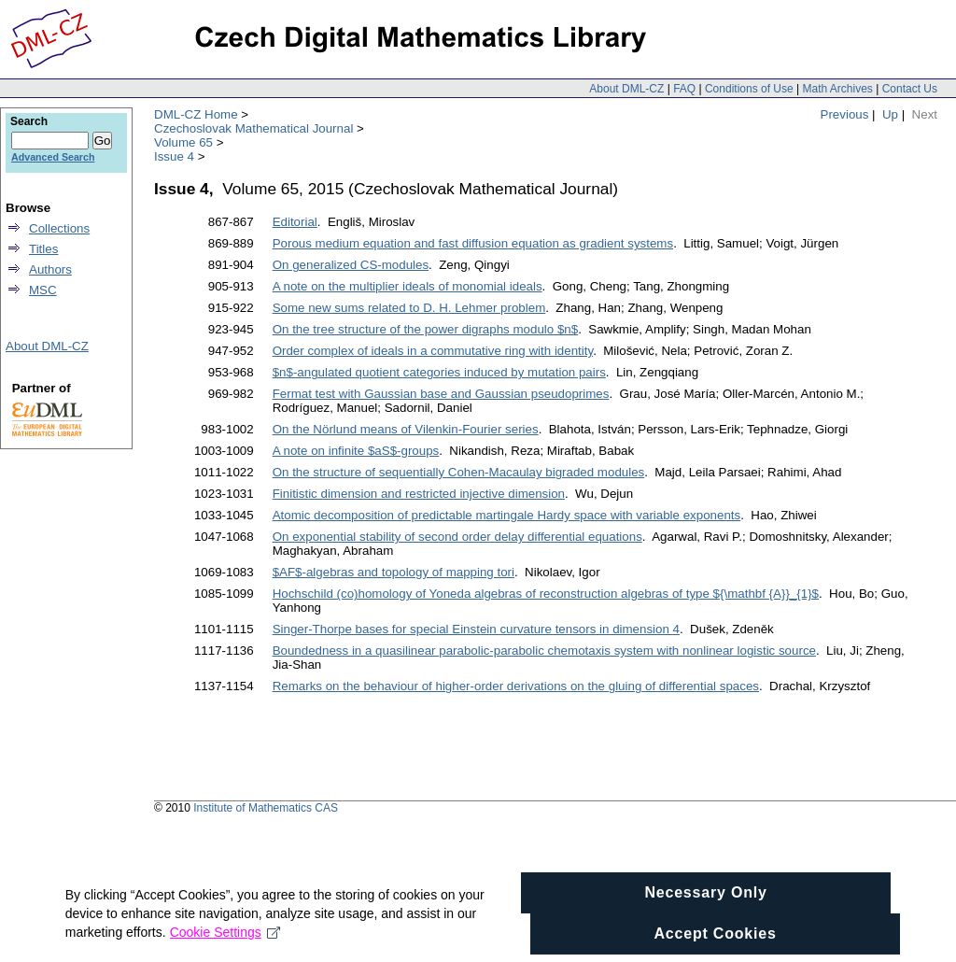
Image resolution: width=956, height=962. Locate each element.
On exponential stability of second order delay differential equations (457, 537)
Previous (845, 114)
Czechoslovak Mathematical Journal (253, 128)
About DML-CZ (626, 88)
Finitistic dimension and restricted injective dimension (419, 494)
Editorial (295, 222)
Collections (59, 228)
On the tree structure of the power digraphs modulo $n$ (425, 329)
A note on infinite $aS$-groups (356, 451)
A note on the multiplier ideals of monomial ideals (407, 286)
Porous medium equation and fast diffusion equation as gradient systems (473, 243)
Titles (43, 249)
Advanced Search (52, 157)
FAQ (684, 88)
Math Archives (837, 88)
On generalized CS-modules (351, 265)
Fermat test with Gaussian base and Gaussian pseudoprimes (441, 394)
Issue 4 (174, 156)
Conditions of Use (749, 88)
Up (890, 114)
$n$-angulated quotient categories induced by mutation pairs (439, 372)
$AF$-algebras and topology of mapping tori (393, 572)
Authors (50, 269)
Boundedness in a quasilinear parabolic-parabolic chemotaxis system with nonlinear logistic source (544, 651)
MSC (43, 290)
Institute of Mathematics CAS (265, 807)
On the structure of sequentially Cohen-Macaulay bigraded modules (459, 472)
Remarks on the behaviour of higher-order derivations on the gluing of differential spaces (516, 686)
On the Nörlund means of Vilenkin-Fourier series (406, 429)
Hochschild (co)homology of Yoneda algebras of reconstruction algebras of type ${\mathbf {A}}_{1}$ (546, 594)
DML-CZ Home (196, 114)
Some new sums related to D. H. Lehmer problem (409, 308)
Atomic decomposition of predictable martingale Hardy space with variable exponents (507, 515)
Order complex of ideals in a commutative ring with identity (433, 351)
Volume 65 (183, 142)
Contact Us (909, 88)
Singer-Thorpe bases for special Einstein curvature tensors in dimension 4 (476, 629)
